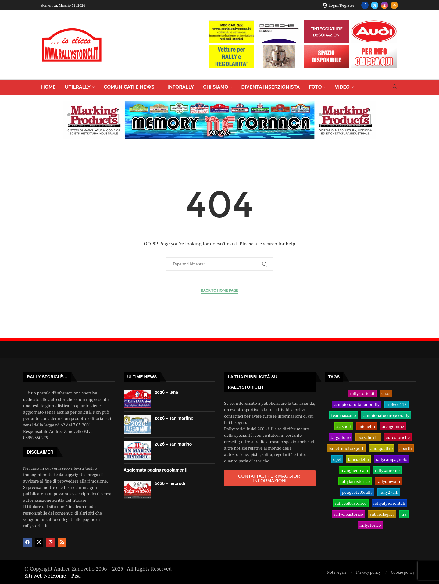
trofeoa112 (396, 404)
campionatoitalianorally (357, 404)
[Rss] (394, 5)
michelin (366, 426)
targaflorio (341, 437)
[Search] (395, 87)
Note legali (336, 572)
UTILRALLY (78, 87)
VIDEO (342, 87)
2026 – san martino (174, 418)
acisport (344, 426)
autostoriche (398, 437)
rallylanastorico (355, 481)
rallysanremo (387, 470)
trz (403, 514)
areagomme (393, 426)
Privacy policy (368, 572)
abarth (405, 448)
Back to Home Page (219, 290)
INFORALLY (180, 87)
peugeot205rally (357, 492)
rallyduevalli (388, 481)
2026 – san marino (173, 444)
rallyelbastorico (348, 514)
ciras (385, 393)
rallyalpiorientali (389, 503)
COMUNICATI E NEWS (129, 87)
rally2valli (388, 492)
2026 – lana (166, 392)
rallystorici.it (362, 393)
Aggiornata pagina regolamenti (155, 470)
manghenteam (354, 470)
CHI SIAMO (215, 87)
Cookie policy (403, 572)
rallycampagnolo (391, 459)
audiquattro (381, 448)
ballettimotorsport (346, 448)
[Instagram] (384, 5)
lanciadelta (358, 459)
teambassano (343, 415)
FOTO (315, 87)
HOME (48, 87)
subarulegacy (382, 514)
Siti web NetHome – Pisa (52, 575)
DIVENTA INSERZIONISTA (270, 87)
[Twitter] (374, 5)
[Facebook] (365, 5)
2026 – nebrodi (170, 483)
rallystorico (370, 525)
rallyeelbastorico (350, 503)
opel (337, 459)
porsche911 (368, 437)
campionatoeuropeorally (386, 415)
